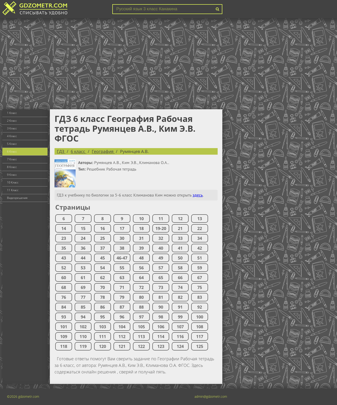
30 (122, 238)
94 (83, 317)
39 (141, 248)
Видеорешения (17, 198)
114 (160, 336)
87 (122, 307)
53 (83, 267)
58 (180, 267)
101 (63, 326)
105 (141, 326)
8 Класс (12, 167)
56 (141, 267)
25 (102, 238)
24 (83, 238)
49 (160, 258)
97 (141, 317)
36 (83, 248)
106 (160, 326)
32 (160, 238)
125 (199, 346)
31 (141, 238)
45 (102, 258)
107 (180, 326)
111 (102, 336)
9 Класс (12, 175)
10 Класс (12, 182)
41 (180, 248)
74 (180, 287)
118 (63, 346)
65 (160, 277)
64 (141, 277)
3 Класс (12, 128)
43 (63, 258)
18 (141, 228)
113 (141, 336)
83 (199, 297)
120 (102, 346)
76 (63, 297)
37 (102, 248)
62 (102, 277)
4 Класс (12, 136)
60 (63, 277)
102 (83, 326)
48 (141, 258)
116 (180, 336)
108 (199, 326)
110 (83, 336)
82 (180, 297)
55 (122, 267)
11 (160, 218)
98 (160, 317)
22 (199, 228)
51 (199, 258)
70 (102, 287)
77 (83, 297)
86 (102, 307)
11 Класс (12, 190)
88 (141, 307)
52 (63, 267)
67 (199, 277)
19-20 (160, 228)
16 (102, 228)
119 (83, 346)
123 (160, 346)
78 (102, 297)
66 (180, 277)
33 (180, 238)
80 (141, 297)
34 (199, 238)
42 (199, 248)
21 (180, 228)
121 (121, 346)
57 (160, 267)
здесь (198, 195)
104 (121, 326)
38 (122, 248)
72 (141, 287)
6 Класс (12, 151)
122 (141, 346)
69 (83, 287)
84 (63, 307)
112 (121, 336)
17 (122, 228)
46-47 (122, 258)
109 (63, 336)
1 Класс (12, 113)
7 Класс (12, 159)
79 (122, 297)
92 (199, 307)
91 (180, 307)
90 (160, 307)
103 (102, 326)
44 (83, 258)
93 (63, 317)
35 (63, 248)
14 (63, 228)
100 (199, 317)
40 (160, 248)
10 (141, 218)
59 (199, 267)
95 (102, 317)
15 (83, 228)
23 (63, 238)
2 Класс (12, 121)
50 (180, 258)
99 (180, 317)
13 (199, 218)
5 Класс (12, 144)
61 (83, 277)
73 (160, 287)
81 (160, 297)
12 (180, 218)
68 (63, 287)
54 (102, 267)
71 (122, 287)
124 (180, 346)
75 (199, 287)
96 (122, 317)
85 (83, 307)
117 (199, 336)
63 (122, 277)
